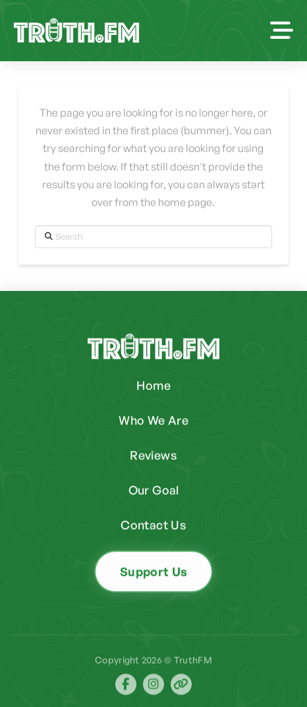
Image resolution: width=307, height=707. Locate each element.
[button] (281, 30)
